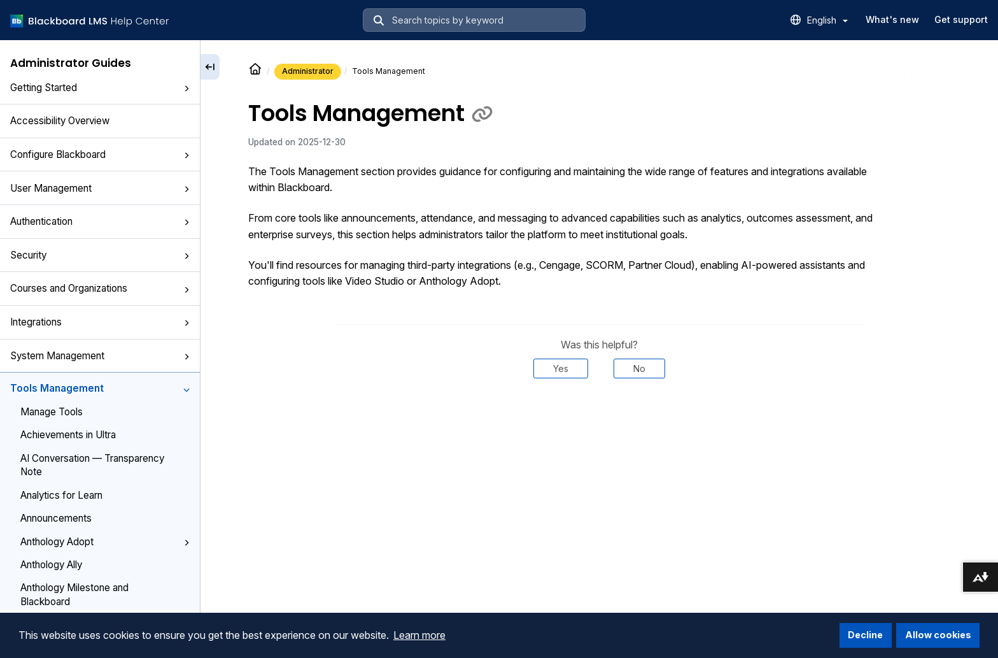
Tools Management (100, 388)
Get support (961, 19)
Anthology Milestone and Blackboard (74, 594)
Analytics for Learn (61, 495)
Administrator (308, 71)
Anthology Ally (51, 565)
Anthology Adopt (105, 542)
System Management (100, 356)
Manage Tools (51, 412)
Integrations (100, 322)
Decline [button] (865, 634)
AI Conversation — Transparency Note (92, 465)
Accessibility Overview (59, 121)
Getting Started (100, 88)
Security (100, 255)
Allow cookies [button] (938, 634)
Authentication (100, 221)
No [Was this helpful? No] (639, 368)
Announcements (56, 518)
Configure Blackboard (100, 154)
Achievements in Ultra (68, 435)
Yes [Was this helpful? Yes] (560, 368)
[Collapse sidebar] (210, 67)
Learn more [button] (419, 635)
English (827, 20)
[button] (186, 88)
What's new (892, 19)
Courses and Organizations (100, 288)
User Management (100, 188)
